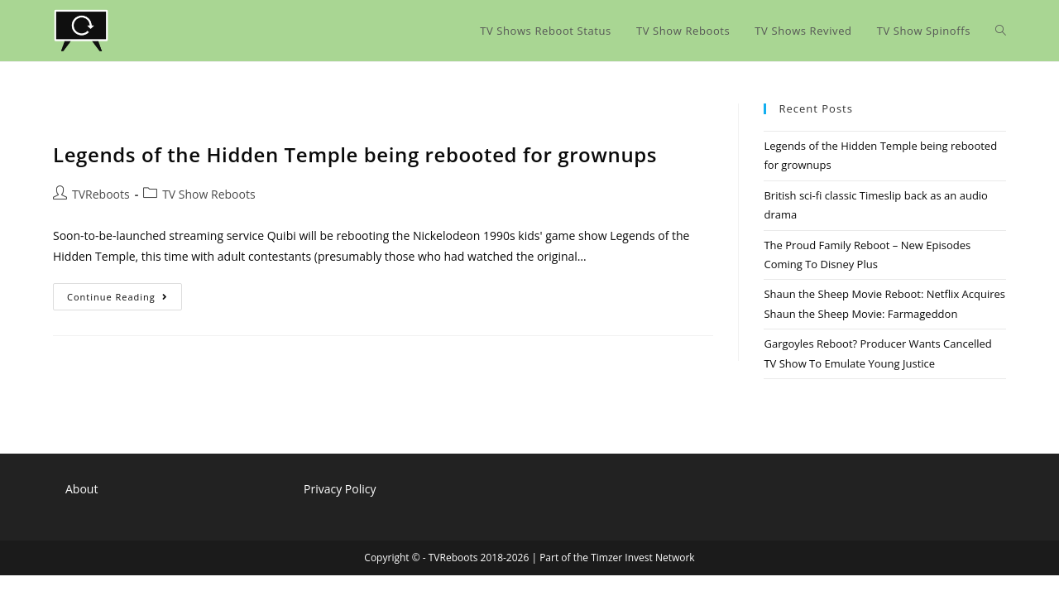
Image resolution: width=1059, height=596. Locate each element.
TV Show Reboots (208, 194)
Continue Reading (124, 299)
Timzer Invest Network (642, 557)
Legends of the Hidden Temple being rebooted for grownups (355, 154)
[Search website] (1000, 30)
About (81, 489)
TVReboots (101, 194)
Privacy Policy (340, 489)
